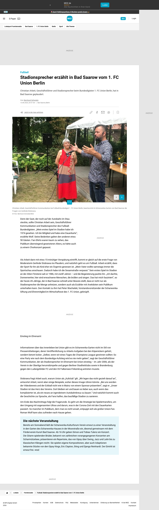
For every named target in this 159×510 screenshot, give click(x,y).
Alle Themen (70, 26)
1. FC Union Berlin (42, 26)
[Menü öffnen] (4, 18)
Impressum (132, 506)
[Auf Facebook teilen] (97, 112)
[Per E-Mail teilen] (102, 112)
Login (134, 18)
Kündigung (84, 503)
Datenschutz (59, 503)
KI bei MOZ (125, 503)
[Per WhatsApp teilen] (108, 112)
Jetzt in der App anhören (33, 112)
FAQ (66, 503)
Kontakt (133, 503)
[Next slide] (121, 197)
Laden (105, 5)
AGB (51, 503)
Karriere (45, 503)
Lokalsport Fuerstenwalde (13, 26)
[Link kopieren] (91, 112)
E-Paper (14, 18)
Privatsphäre (36, 503)
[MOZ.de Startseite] (69, 18)
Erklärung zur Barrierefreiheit (110, 503)
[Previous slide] (116, 197)
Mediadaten (74, 503)
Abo (123, 19)
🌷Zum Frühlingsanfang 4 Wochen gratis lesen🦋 (70, 12)
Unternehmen (94, 503)
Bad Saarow (29, 26)
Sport (61, 26)
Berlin (54, 26)
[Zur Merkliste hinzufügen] (117, 112)
